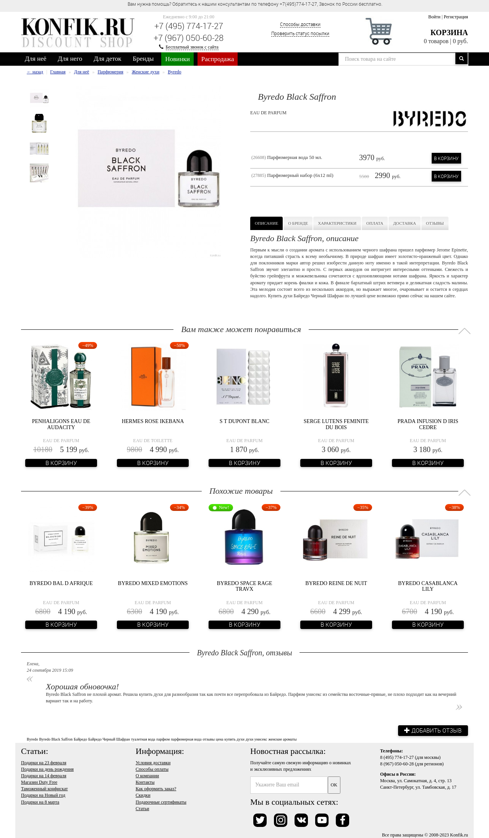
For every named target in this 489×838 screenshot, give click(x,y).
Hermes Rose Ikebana (153, 421)
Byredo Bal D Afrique (61, 583)
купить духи (234, 739)
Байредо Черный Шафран (109, 739)
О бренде (298, 223)
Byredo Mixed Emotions (153, 583)
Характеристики (337, 223)
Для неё (35, 58)
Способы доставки (300, 24)
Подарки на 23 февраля (43, 762)
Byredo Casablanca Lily (428, 586)
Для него (70, 58)
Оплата (374, 223)
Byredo (32, 739)
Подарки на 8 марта (40, 801)
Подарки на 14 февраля (43, 775)
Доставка (404, 223)
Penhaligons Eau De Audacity (61, 424)
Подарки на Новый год (43, 794)
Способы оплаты (152, 769)
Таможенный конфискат (44, 788)
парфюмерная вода (186, 739)
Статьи (142, 807)
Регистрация (456, 16)
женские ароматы (282, 739)
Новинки (177, 59)
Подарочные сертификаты (161, 801)
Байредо (80, 739)
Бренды (143, 58)
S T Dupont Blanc (244, 421)
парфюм (163, 739)
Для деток (107, 58)
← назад (35, 72)
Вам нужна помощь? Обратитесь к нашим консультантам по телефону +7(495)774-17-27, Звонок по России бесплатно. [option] (255, 4)
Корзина (449, 32)
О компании (147, 775)
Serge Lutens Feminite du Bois (336, 424)
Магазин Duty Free (39, 782)
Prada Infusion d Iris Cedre (427, 424)
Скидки (143, 794)
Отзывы (435, 223)
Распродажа (217, 59)
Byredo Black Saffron (56, 739)
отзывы (208, 739)
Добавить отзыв (431, 730)
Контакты (145, 782)
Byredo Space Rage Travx (244, 586)
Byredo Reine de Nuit (336, 583)
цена (219, 739)
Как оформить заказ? (156, 788)
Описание (266, 223)
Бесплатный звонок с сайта (192, 47)
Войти (434, 16)
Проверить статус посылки (300, 33)
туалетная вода (143, 739)
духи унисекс (256, 739)
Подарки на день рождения (47, 769)
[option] (39, 98)
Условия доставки (153, 762)
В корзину (446, 158)
